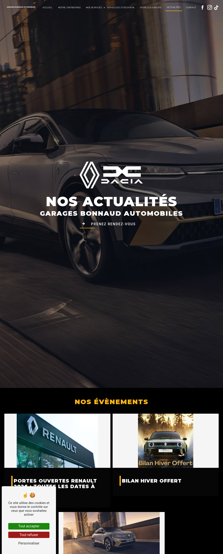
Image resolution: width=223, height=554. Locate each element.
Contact (191, 7)
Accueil (47, 7)
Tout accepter (28, 526)
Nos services (94, 7)
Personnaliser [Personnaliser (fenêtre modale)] (28, 543)
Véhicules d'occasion (120, 7)
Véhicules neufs (150, 7)
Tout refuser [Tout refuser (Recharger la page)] (29, 535)
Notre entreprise (69, 7)
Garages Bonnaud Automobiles (21, 7)
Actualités (173, 7)
